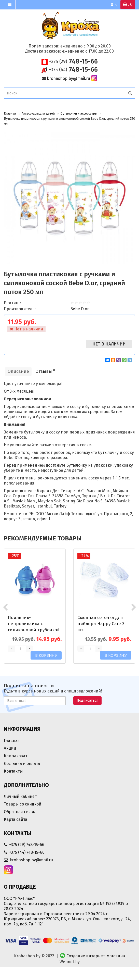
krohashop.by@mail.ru (68, 78)
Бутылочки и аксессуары (78, 113)
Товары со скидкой (22, 804)
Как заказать (17, 755)
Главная (10, 113)
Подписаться (87, 700)
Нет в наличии (109, 344)
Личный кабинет (20, 796)
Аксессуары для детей (38, 113)
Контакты (13, 771)
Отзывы (45, 371)
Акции (10, 748)
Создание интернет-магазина (95, 955)
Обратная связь (19, 811)
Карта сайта (15, 819)
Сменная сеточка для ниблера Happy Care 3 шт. (100, 624)
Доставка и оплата (22, 763)
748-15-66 (73, 61)
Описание (18, 371)
